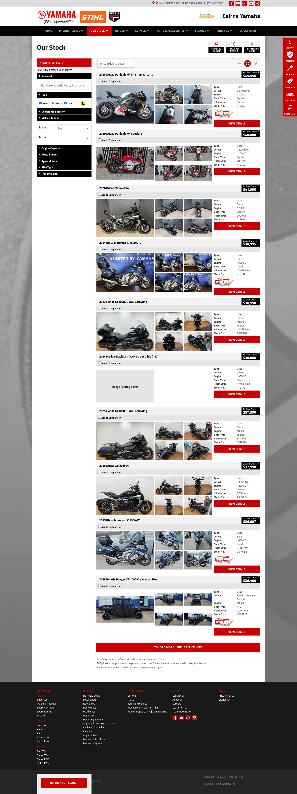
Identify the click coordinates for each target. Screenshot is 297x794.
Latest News (248, 31)
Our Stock (99, 31)
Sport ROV (43, 759)
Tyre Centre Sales (137, 704)
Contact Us (178, 696)
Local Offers (89, 700)
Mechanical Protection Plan (143, 707)
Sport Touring (44, 711)
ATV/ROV (42, 747)
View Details (236, 123)
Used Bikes (89, 711)
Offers (121, 31)
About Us (224, 31)
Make (42, 127)
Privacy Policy (226, 696)
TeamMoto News (182, 711)
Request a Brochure (94, 739)
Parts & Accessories (172, 31)
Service (142, 31)
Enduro (41, 729)
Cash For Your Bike (93, 727)
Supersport (43, 700)
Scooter (41, 715)
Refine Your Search (51, 62)
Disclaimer (224, 700)
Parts (131, 700)
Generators (89, 715)
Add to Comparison (111, 81)
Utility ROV (43, 763)
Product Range (71, 31)
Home (48, 31)
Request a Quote (92, 743)
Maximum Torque (46, 704)
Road (40, 696)
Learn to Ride (179, 707)
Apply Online (90, 735)
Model (42, 137)
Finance (202, 31)
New (43, 103)
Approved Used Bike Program (99, 723)
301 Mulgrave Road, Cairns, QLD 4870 (177, 3)
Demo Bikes (89, 707)
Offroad (41, 721)
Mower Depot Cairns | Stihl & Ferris (147, 711)
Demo (57, 103)
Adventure (43, 737)
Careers (176, 704)
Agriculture (43, 741)
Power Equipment (93, 719)
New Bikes (89, 704)
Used (68, 103)
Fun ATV (41, 751)
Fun (39, 733)
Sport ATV (42, 755)
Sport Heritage (45, 707)
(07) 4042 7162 (215, 3)
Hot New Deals (91, 696)
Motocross (43, 725)
